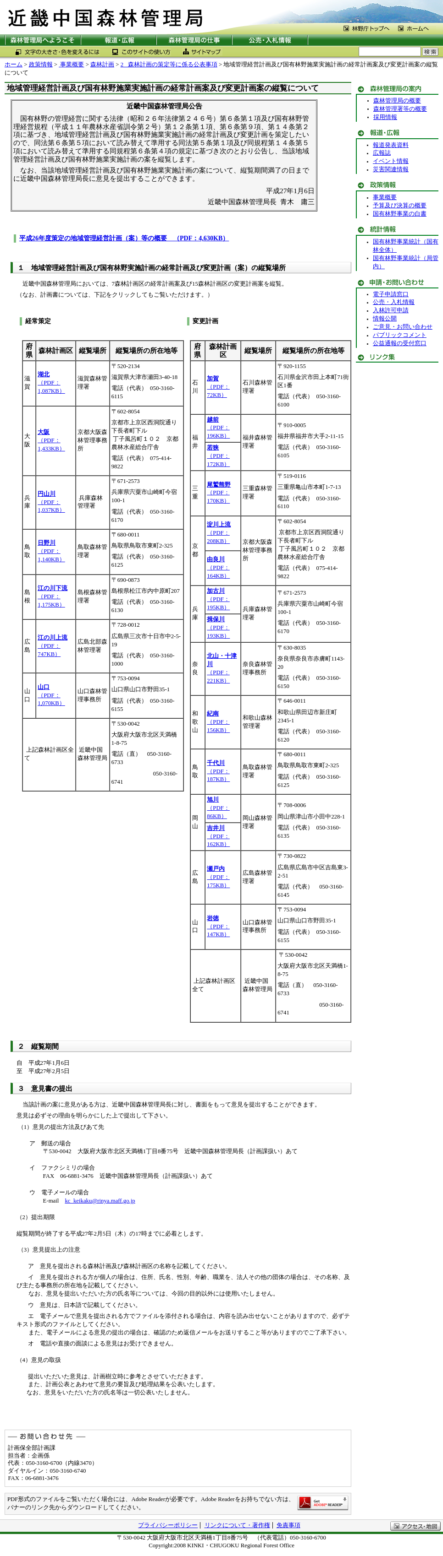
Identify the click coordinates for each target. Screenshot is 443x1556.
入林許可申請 (391, 310)
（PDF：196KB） (218, 428)
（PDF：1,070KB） (51, 695)
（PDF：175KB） (218, 877)
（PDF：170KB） (219, 493)
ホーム (13, 64)
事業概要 (71, 64)
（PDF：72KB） (218, 386)
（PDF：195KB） (218, 599)
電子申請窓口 (391, 294)
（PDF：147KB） (218, 926)
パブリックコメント (399, 335)
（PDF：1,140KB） (51, 551)
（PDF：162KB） (218, 836)
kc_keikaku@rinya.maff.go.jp (100, 1201)
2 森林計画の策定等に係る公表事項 (169, 64)
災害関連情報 (391, 169)
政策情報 (41, 64)
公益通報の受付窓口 (399, 343)
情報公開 (385, 318)
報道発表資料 (391, 145)
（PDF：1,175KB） (52, 596)
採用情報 (385, 117)
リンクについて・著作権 (237, 1525)
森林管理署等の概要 (400, 109)
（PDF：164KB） (218, 567)
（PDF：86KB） (218, 808)
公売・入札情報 (394, 302)
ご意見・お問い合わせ (402, 327)
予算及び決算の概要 (399, 205)
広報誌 (382, 153)
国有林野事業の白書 (399, 214)
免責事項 (288, 1525)
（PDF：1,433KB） (51, 440)
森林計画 (102, 64)
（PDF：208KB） (219, 532)
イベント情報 (391, 161)
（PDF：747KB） (52, 645)
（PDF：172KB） (218, 456)
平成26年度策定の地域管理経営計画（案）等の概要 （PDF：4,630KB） (124, 238)
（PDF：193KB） (218, 627)
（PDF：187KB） (218, 771)
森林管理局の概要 (397, 101)
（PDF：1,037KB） (51, 502)
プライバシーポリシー (168, 1525)
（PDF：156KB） (218, 721)
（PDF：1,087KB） (51, 382)
